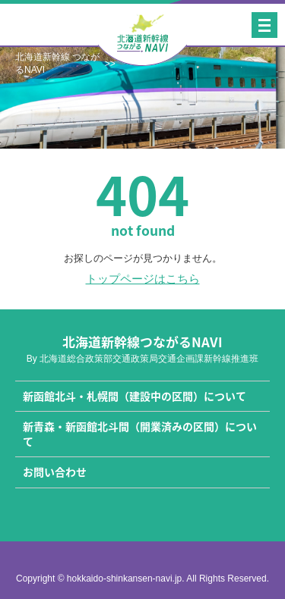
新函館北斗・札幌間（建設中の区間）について (134, 395)
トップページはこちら (143, 278)
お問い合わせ (55, 471)
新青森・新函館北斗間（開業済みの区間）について (140, 434)
